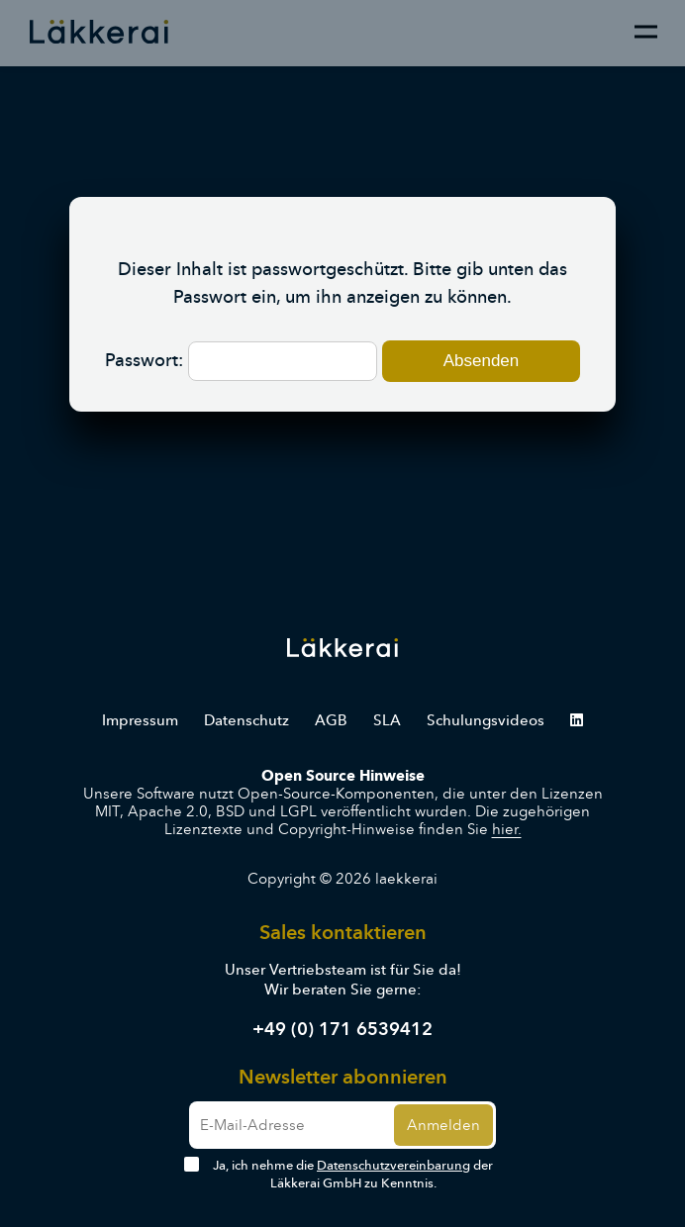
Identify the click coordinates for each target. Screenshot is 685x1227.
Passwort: (241, 360)
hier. (507, 829)
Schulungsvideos (485, 720)
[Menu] (645, 31)
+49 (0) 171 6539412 (342, 1029)
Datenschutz (246, 720)
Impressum (140, 720)
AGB (331, 720)
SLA (387, 720)
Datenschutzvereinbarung (393, 1166)
